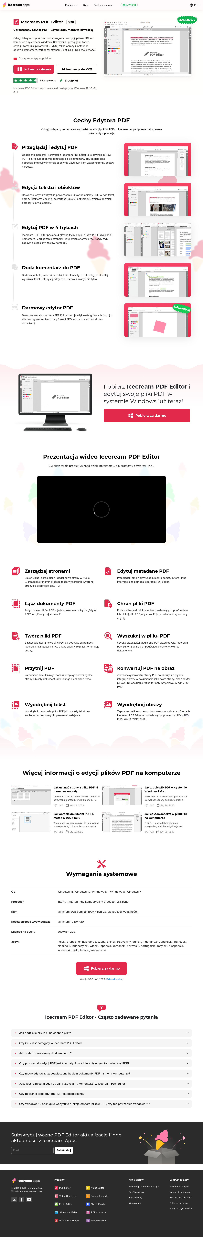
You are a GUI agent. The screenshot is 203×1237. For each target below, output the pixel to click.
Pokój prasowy (136, 1192)
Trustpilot (68, 86)
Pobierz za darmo (34, 75)
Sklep (86, 5)
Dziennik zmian (114, 985)
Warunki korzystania (180, 1197)
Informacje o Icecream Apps (144, 1186)
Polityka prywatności (181, 1208)
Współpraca (135, 1203)
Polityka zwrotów (179, 1203)
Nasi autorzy (135, 1197)
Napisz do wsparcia (180, 1192)
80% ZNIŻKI (129, 5)
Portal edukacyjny (179, 1186)
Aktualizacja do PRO (77, 75)
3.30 (71, 22)
